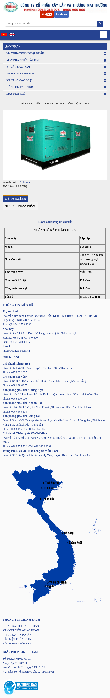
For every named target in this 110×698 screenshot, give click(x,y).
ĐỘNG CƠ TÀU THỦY (20, 87)
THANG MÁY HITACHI (20, 73)
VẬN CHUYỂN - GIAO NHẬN (21, 630)
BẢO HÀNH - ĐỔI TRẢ (17, 643)
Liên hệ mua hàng (15, 198)
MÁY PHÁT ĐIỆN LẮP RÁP (22, 60)
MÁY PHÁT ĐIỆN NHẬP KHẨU (25, 53)
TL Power (24, 182)
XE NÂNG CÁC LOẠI (19, 80)
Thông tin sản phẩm (20, 206)
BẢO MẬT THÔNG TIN (17, 639)
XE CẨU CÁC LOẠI (18, 66)
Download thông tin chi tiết (55, 221)
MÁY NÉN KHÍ (15, 93)
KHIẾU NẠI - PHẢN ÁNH (18, 634)
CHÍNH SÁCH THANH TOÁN (21, 625)
